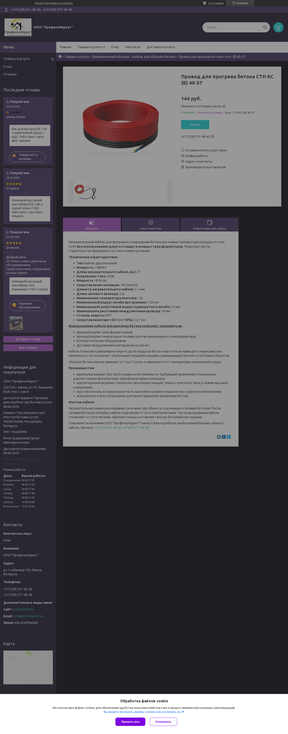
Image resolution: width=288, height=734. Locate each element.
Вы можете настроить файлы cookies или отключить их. (142, 712)
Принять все (130, 721)
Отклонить (163, 721)
